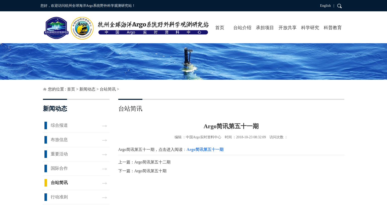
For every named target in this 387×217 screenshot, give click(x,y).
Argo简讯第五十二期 (152, 162)
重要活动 (59, 154)
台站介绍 (242, 27)
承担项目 (265, 27)
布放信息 (59, 139)
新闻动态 (87, 89)
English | (327, 6)
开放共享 (288, 27)
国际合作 (59, 168)
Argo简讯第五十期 (150, 171)
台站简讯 (108, 89)
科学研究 (310, 27)
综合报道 (59, 125)
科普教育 (333, 27)
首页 (219, 27)
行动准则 (59, 197)
